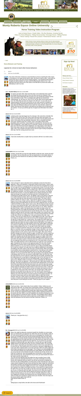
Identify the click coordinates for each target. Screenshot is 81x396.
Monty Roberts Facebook (68, 80)
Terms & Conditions (33, 395)
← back (6, 60)
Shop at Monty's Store (67, 78)
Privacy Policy (42, 395)
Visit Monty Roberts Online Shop (69, 112)
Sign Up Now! (69, 61)
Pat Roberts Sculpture (67, 82)
